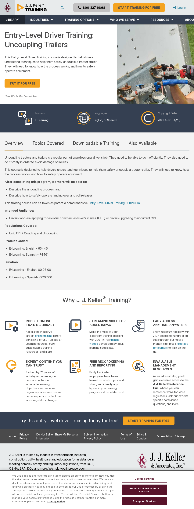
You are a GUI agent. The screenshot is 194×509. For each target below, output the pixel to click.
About (12, 436)
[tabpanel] (97, 217)
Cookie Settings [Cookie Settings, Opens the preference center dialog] (144, 478)
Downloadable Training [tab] (96, 143)
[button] (42, 19)
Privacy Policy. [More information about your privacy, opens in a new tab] (56, 501)
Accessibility (164, 436)
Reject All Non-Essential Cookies (144, 490)
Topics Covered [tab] (48, 143)
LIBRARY (12, 20)
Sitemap (180, 436)
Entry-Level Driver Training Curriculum (114, 203)
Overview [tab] (14, 143)
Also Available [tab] (143, 143)
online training (43, 335)
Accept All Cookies (144, 501)
